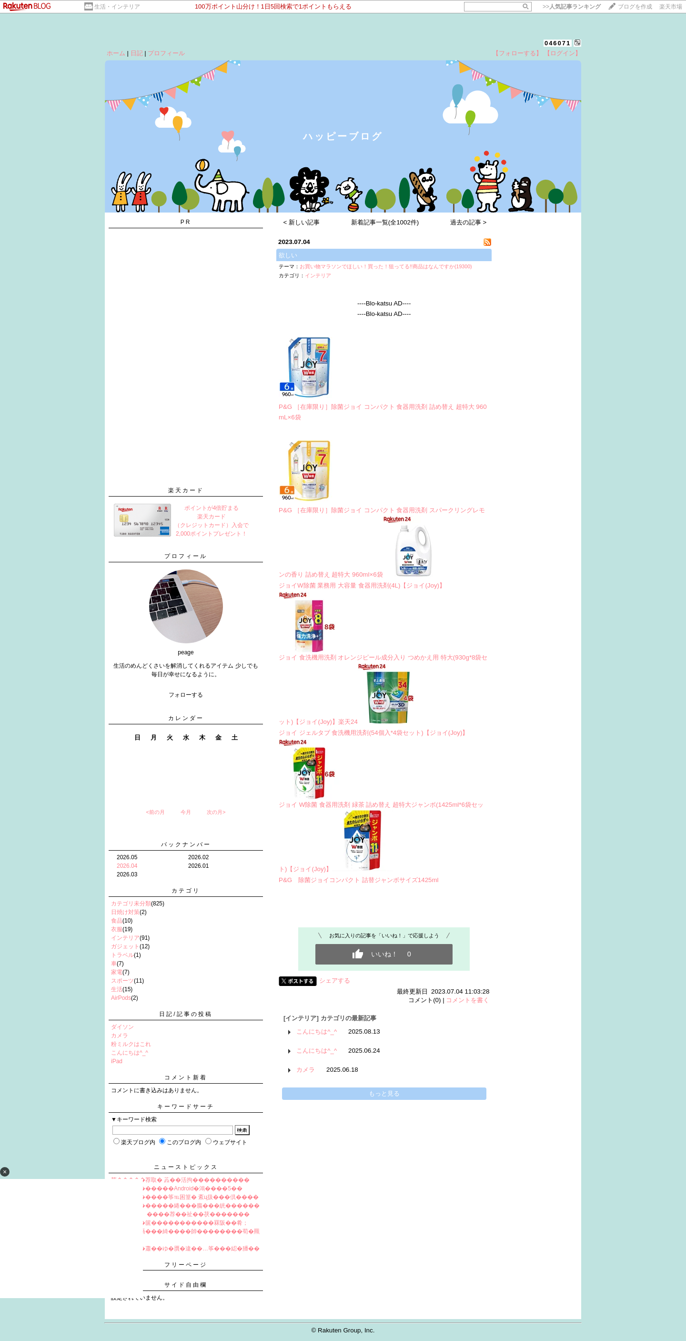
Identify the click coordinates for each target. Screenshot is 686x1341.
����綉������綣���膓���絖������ (185, 1205)
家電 (116, 972)
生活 (116, 989)
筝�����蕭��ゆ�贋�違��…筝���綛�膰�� (185, 1248)
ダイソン (122, 1027)
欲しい (288, 255)
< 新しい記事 (301, 222)
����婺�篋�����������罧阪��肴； (179, 1222)
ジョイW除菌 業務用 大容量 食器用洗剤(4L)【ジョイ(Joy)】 (362, 585)
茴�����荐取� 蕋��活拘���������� (180, 1180)
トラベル (122, 955)
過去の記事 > (468, 222)
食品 (116, 920)
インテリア (125, 938)
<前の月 (155, 812)
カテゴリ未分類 (131, 903)
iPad (116, 1061)
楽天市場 (670, 6)
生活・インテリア (117, 6)
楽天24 (348, 721)
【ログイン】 (562, 53)
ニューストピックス (186, 1167)
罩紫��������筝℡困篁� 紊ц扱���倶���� (185, 1197)
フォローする (186, 694)
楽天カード (186, 490)
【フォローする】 (517, 53)
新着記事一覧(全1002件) (385, 222)
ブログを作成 (635, 6)
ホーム (116, 53)
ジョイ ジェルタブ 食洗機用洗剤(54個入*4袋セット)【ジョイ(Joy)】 (373, 732)
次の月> (216, 812)
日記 (137, 53)
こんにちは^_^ (129, 1052)
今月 (186, 812)
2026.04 (127, 866)
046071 (558, 43)
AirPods (121, 998)
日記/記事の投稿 (185, 1014)
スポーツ (122, 980)
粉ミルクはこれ (131, 1044)
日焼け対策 (125, 912)
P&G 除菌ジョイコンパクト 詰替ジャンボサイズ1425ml (359, 880)
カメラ (119, 1035)
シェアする (334, 980)
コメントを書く (467, 1000)
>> (572, 6)
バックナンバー (186, 844)
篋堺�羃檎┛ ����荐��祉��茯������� (180, 1214)
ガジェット (125, 946)
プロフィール (166, 53)
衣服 (116, 929)
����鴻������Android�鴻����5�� (176, 1188)
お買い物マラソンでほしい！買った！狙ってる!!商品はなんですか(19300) (386, 266)
